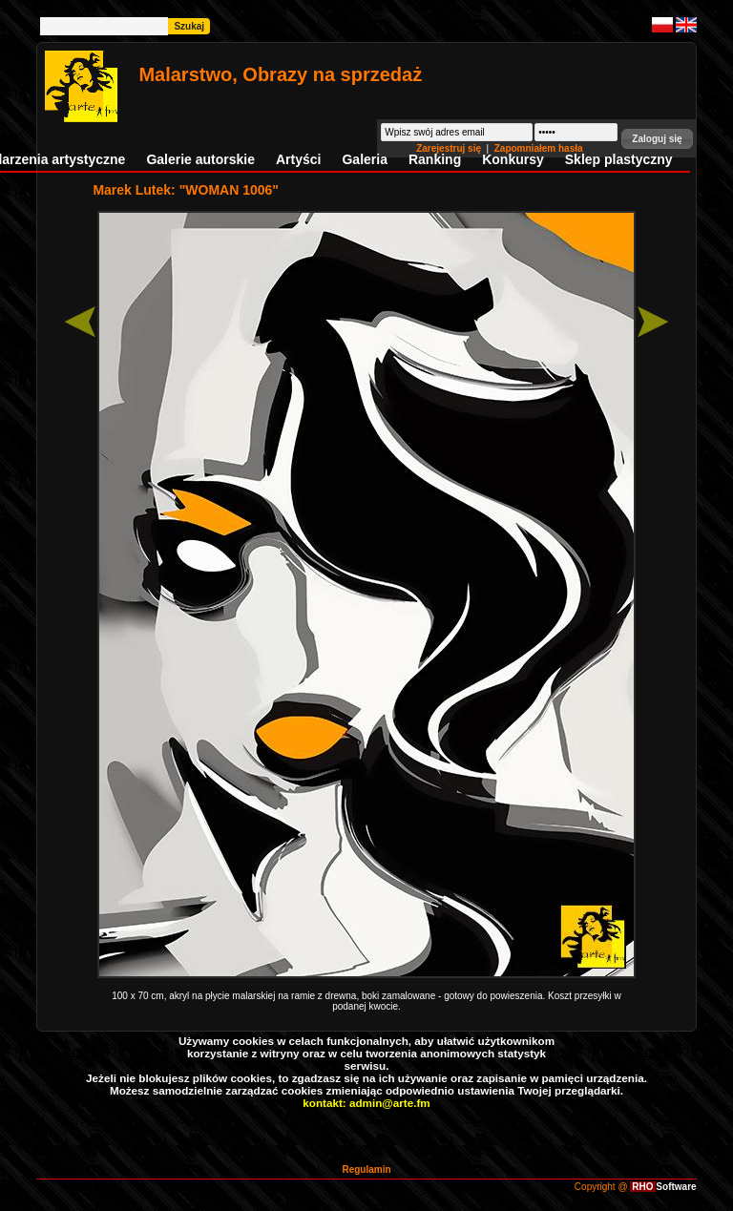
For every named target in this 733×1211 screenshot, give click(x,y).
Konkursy (513, 159)
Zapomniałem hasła (538, 148)
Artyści (298, 159)
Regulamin (366, 1169)
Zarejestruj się (450, 148)
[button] (656, 139)
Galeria (364, 159)
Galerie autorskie (200, 159)
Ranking (434, 159)
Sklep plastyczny (619, 159)
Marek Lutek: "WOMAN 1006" (186, 190)
